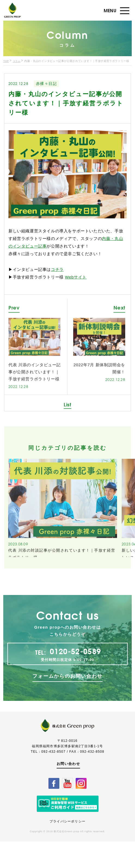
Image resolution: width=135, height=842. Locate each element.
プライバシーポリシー (67, 822)
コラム (17, 61)
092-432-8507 (53, 752)
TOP (6, 61)
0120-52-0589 (75, 672)
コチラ (57, 270)
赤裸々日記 (46, 84)
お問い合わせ (67, 764)
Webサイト (76, 277)
